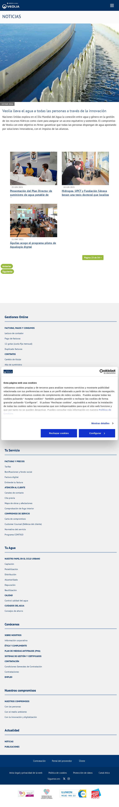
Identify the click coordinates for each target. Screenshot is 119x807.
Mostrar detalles (100, 423)
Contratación (39, 760)
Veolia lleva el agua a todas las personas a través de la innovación (54, 110)
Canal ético (104, 772)
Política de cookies (57, 772)
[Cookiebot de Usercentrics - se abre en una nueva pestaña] (101, 371)
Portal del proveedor (62, 760)
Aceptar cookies (97, 433)
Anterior (6, 266)
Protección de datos (83, 772)
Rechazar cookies (22, 433)
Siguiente (7, 271)
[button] (93, 257)
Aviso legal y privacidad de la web (25, 772)
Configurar (59, 433)
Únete (82, 760)
